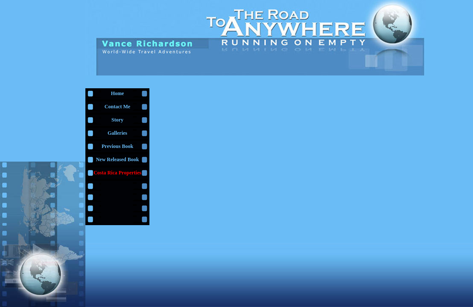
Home (117, 93)
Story (117, 120)
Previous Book (117, 146)
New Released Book (117, 159)
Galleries (117, 133)
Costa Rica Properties (117, 173)
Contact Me (117, 107)
